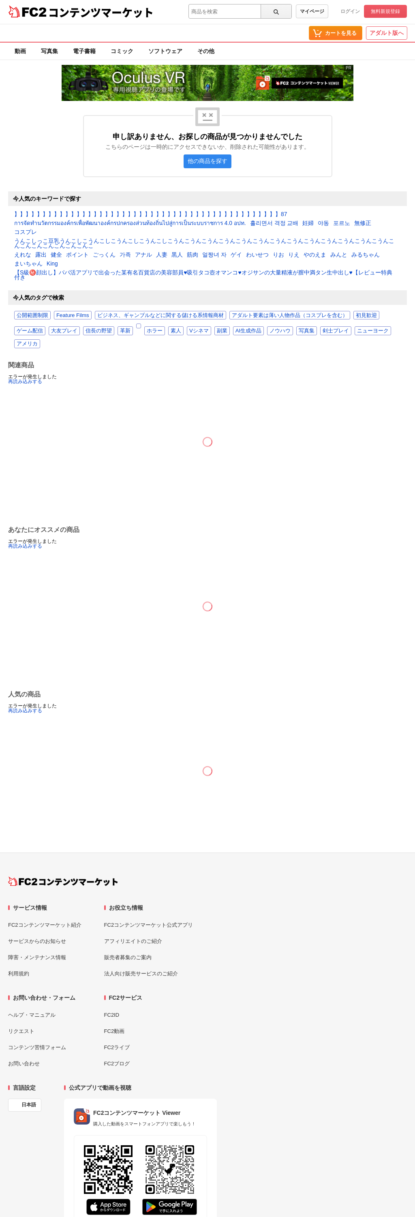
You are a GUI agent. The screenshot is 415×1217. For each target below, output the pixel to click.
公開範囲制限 (32, 315)
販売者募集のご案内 (128, 957)
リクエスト (21, 1031)
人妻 (161, 255)
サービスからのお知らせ (37, 941)
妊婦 (308, 223)
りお (278, 255)
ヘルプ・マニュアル (32, 1015)
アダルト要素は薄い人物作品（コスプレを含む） (290, 315)
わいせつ (257, 255)
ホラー (155, 331)
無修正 (362, 223)
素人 (176, 331)
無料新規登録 (385, 11)
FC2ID (112, 1015)
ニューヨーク (373, 331)
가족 (125, 255)
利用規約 (18, 974)
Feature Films (72, 315)
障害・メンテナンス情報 (37, 957)
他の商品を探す (207, 161)
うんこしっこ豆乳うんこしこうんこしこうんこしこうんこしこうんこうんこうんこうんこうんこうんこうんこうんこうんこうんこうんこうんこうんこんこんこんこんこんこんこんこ (204, 244)
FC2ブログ (117, 1064)
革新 (125, 331)
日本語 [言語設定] (28, 1105)
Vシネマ (199, 331)
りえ (293, 255)
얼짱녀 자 (214, 255)
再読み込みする (25, 381)
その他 (205, 51)
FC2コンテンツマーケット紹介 (44, 925)
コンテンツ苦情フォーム (37, 1047)
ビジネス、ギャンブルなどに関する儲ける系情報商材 (160, 315)
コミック (122, 51)
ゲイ (236, 255)
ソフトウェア (165, 51)
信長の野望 (99, 331)
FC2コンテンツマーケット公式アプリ (148, 925)
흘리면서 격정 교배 (274, 223)
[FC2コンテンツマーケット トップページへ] (63, 881)
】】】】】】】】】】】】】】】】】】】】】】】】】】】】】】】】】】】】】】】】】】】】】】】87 (150, 214)
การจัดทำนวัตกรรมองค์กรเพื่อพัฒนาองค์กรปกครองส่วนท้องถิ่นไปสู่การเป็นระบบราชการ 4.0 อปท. (130, 223)
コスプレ (25, 232)
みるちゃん (365, 255)
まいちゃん (28, 263)
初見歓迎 (366, 315)
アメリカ (27, 344)
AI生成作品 (248, 331)
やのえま (315, 255)
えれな (22, 255)
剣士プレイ (336, 331)
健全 (56, 255)
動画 (20, 51)
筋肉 (192, 255)
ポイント (77, 255)
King (52, 263)
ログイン (350, 11)
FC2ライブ (117, 1047)
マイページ (312, 11)
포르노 (341, 223)
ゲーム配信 (30, 331)
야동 (323, 223)
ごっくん (104, 255)
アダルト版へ (387, 33)
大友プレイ (64, 331)
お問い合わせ (24, 1064)
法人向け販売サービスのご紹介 (141, 974)
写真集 (49, 51)
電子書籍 (84, 51)
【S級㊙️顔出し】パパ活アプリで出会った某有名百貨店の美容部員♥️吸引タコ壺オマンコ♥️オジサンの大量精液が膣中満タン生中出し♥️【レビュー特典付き (203, 275)
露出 (41, 255)
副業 (222, 331)
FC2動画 (114, 1031)
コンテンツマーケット (101, 12)
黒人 (177, 255)
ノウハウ (280, 331)
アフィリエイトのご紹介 (133, 941)
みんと (338, 255)
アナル (143, 255)
